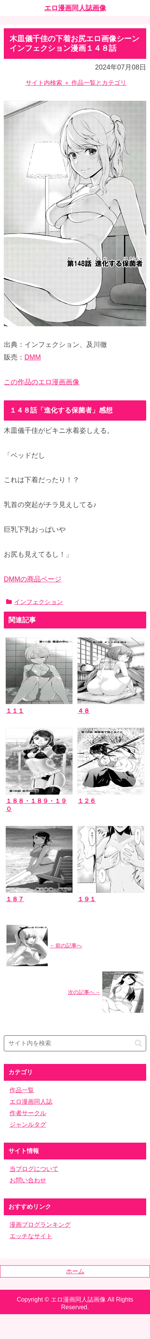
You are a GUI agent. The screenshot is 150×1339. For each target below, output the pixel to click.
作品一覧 (22, 1090)
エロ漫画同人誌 (31, 1101)
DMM (32, 357)
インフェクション (34, 602)
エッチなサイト (31, 1236)
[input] (75, 1043)
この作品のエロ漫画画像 (41, 382)
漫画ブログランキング (40, 1224)
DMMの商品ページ (32, 579)
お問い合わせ (28, 1180)
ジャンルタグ (28, 1124)
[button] (138, 1043)
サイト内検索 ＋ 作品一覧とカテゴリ (76, 82)
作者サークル (28, 1113)
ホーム (75, 1271)
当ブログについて (34, 1169)
